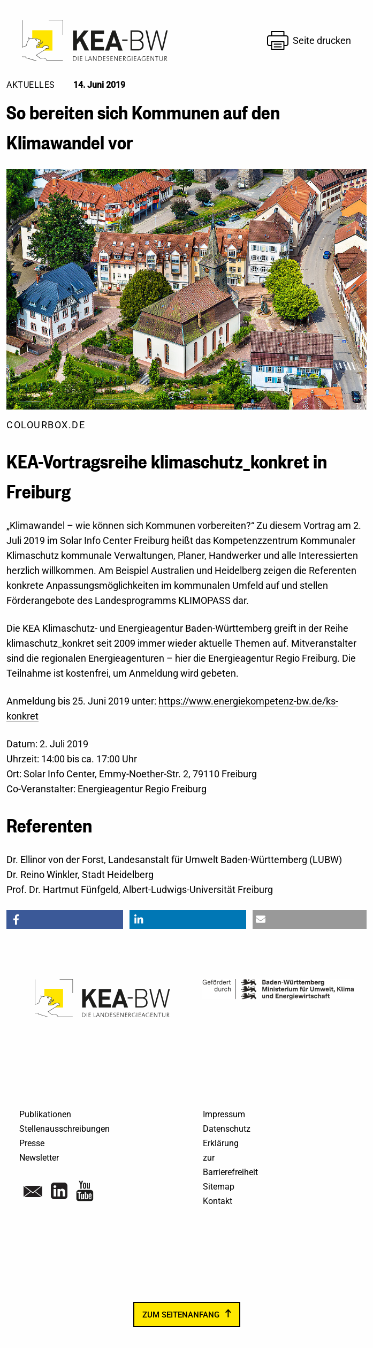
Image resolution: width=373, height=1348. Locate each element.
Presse (31, 1143)
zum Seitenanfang (180, 1315)
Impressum (224, 1114)
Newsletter (39, 1158)
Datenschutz (226, 1129)
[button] (64, 919)
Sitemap (218, 1187)
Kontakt (217, 1201)
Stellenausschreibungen (64, 1129)
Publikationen (45, 1114)
